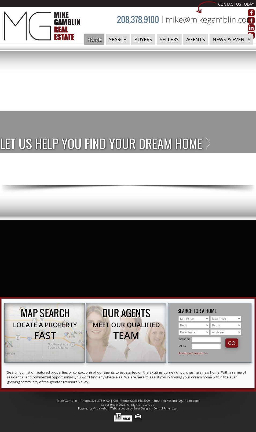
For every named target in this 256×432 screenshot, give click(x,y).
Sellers (169, 39)
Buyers (143, 39)
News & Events (231, 39)
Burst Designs (142, 408)
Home (94, 39)
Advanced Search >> (193, 353)
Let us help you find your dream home (101, 143)
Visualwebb (100, 408)
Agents (195, 39)
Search (118, 39)
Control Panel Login (165, 408)
